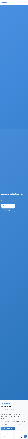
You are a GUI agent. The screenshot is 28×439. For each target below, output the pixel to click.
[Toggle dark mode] (25, 436)
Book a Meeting (7, 210)
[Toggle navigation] (25, 2)
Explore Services (8, 206)
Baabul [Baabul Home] (4, 2)
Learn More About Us (7, 428)
